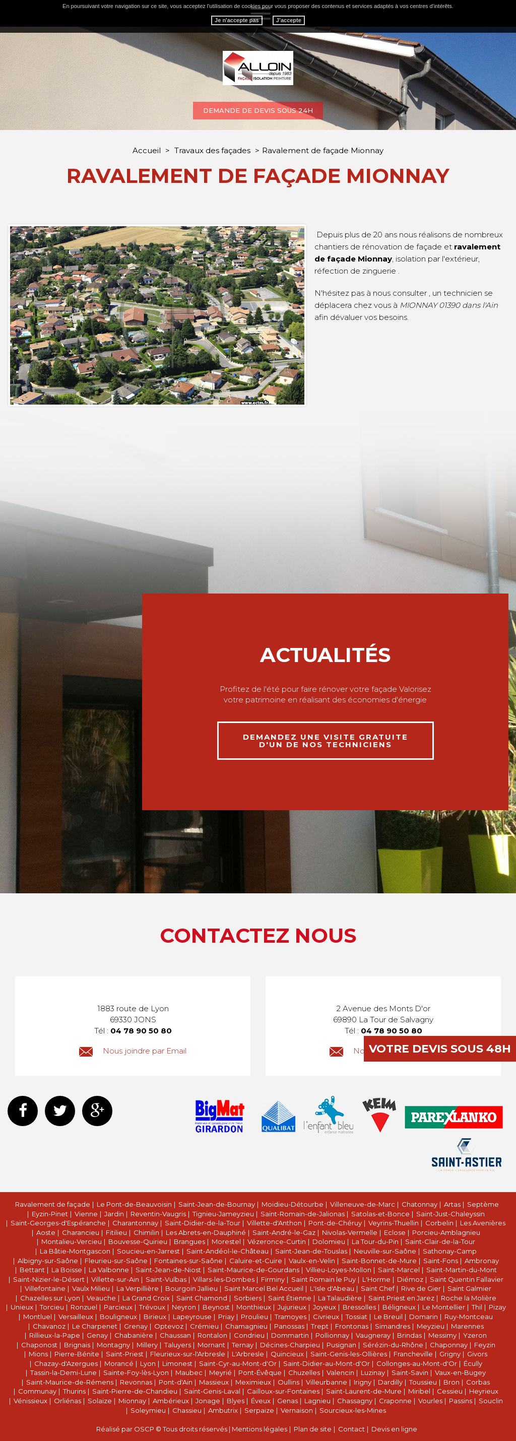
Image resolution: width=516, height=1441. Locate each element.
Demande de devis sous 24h (258, 110)
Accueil (147, 150)
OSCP (144, 1429)
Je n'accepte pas (237, 20)
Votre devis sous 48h (440, 1049)
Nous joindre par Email (132, 1051)
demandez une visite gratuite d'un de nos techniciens (325, 740)
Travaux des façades (213, 150)
